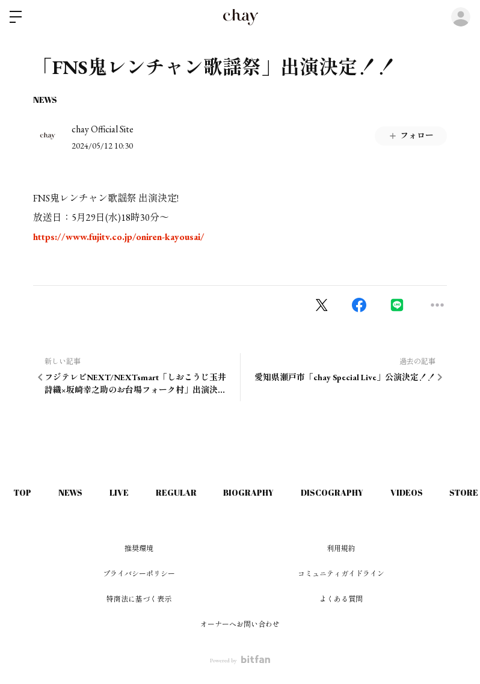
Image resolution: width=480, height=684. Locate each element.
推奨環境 (139, 548)
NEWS (45, 99)
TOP (24, 492)
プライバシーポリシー (139, 574)
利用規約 (341, 548)
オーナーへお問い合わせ (240, 624)
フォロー (411, 135)
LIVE (127, 492)
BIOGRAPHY (263, 492)
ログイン (460, 16)
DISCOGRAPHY (349, 492)
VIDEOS (427, 492)
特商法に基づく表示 (138, 599)
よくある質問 (341, 599)
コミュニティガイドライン (341, 574)
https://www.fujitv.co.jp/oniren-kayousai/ (119, 236)
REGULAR (187, 492)
